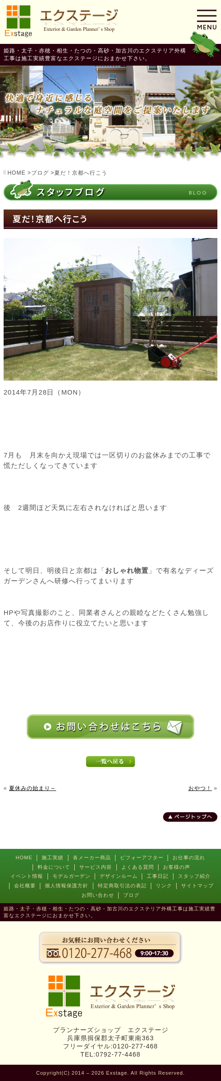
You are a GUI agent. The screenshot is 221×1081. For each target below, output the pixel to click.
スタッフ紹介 (194, 876)
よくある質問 (137, 867)
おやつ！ (200, 788)
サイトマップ (197, 885)
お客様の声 (176, 867)
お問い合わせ (98, 895)
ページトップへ (193, 816)
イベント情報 (26, 876)
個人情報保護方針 (66, 885)
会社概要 (25, 885)
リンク (164, 885)
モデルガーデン (72, 876)
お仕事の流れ (189, 857)
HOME (24, 857)
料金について (54, 867)
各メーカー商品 (92, 857)
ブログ (131, 895)
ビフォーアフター (141, 857)
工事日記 (157, 876)
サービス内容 (95, 867)
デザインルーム (119, 876)
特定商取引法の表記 (122, 885)
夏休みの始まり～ (32, 788)
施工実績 (52, 857)
